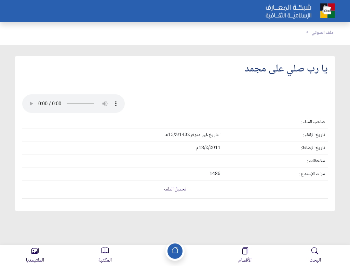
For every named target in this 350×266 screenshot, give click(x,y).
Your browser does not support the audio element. (73, 103)
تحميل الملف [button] (175, 189)
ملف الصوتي (322, 33)
